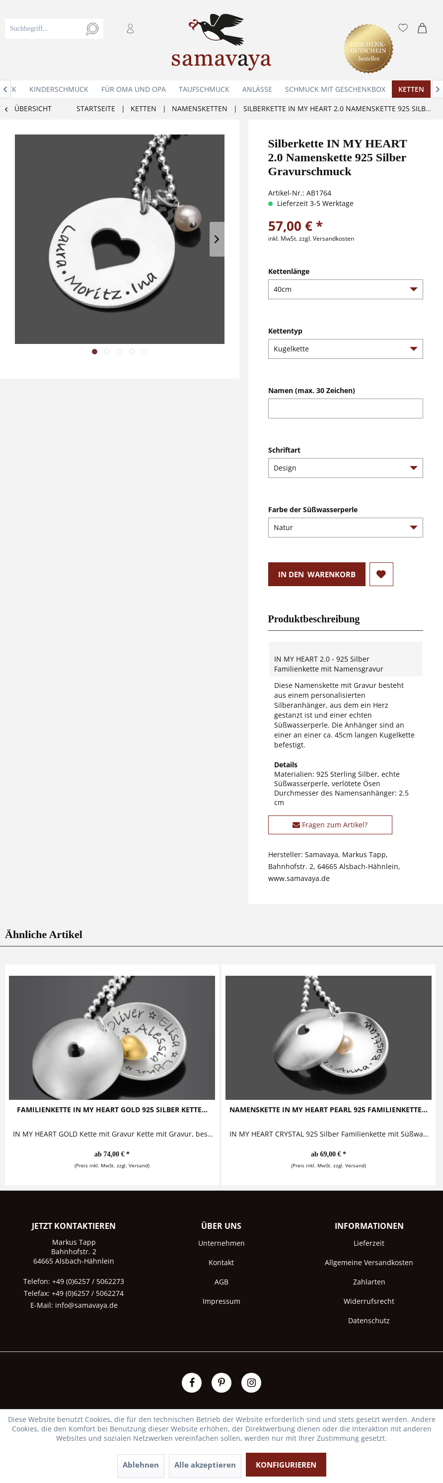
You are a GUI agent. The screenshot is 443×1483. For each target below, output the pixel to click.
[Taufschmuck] (204, 89)
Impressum (221, 1301)
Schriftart (284, 450)
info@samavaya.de (86, 1305)
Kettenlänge (288, 271)
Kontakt (221, 1262)
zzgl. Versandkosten (326, 238)
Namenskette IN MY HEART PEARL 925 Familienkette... (328, 1109)
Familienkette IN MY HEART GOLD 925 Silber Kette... (112, 1109)
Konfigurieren (286, 1465)
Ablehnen (141, 1465)
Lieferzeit (369, 1243)
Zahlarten (369, 1281)
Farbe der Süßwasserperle (313, 509)
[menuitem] (82, 40)
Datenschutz (369, 1320)
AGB (221, 1281)
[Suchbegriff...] (54, 29)
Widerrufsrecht (369, 1301)
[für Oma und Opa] (133, 89)
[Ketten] (411, 89)
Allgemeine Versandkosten (369, 1262)
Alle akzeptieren (205, 1465)
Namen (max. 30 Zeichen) (311, 390)
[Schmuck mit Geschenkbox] (335, 89)
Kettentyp (285, 331)
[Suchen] (92, 29)
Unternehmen (221, 1243)
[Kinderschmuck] (59, 89)
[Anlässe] (257, 89)
